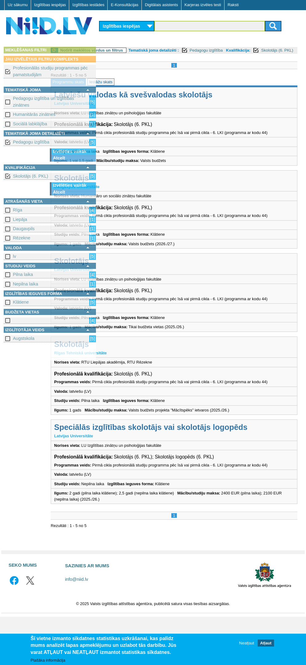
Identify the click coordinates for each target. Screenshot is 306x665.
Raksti (233, 4)
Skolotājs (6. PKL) (30, 176)
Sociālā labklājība (30, 123)
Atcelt (59, 157)
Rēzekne (21, 237)
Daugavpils (24, 228)
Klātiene (21, 302)
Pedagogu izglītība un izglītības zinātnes (43, 101)
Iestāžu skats (151, 88)
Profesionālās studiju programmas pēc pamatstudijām (50, 71)
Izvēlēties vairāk (69, 151)
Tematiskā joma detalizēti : (204, 50)
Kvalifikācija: (115, 57)
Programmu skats (118, 88)
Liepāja (20, 219)
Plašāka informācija (48, 660)
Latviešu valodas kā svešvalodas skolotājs (183, 101)
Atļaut (266, 643)
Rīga (17, 209)
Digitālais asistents (161, 4)
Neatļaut (246, 643)
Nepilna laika (25, 283)
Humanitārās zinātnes (34, 114)
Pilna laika (23, 274)
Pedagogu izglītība (31, 142)
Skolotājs (121, 190)
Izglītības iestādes (88, 4)
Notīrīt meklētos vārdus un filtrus (141, 50)
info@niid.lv (76, 627)
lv (14, 256)
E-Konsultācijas (124, 4)
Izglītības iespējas (50, 4)
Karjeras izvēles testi (203, 4)
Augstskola (23, 338)
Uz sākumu (18, 4)
